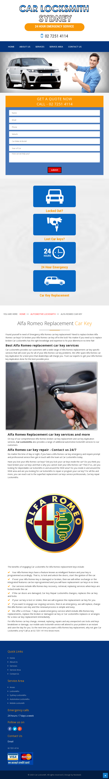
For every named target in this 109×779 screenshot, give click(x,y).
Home (11, 46)
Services (39, 46)
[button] (8, 72)
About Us (24, 46)
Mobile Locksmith (17, 703)
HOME (22, 314)
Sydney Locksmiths (18, 695)
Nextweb (77, 774)
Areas (12, 687)
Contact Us (74, 46)
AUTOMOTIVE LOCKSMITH (43, 314)
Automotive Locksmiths (20, 699)
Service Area (56, 46)
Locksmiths (14, 691)
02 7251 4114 (61, 104)
